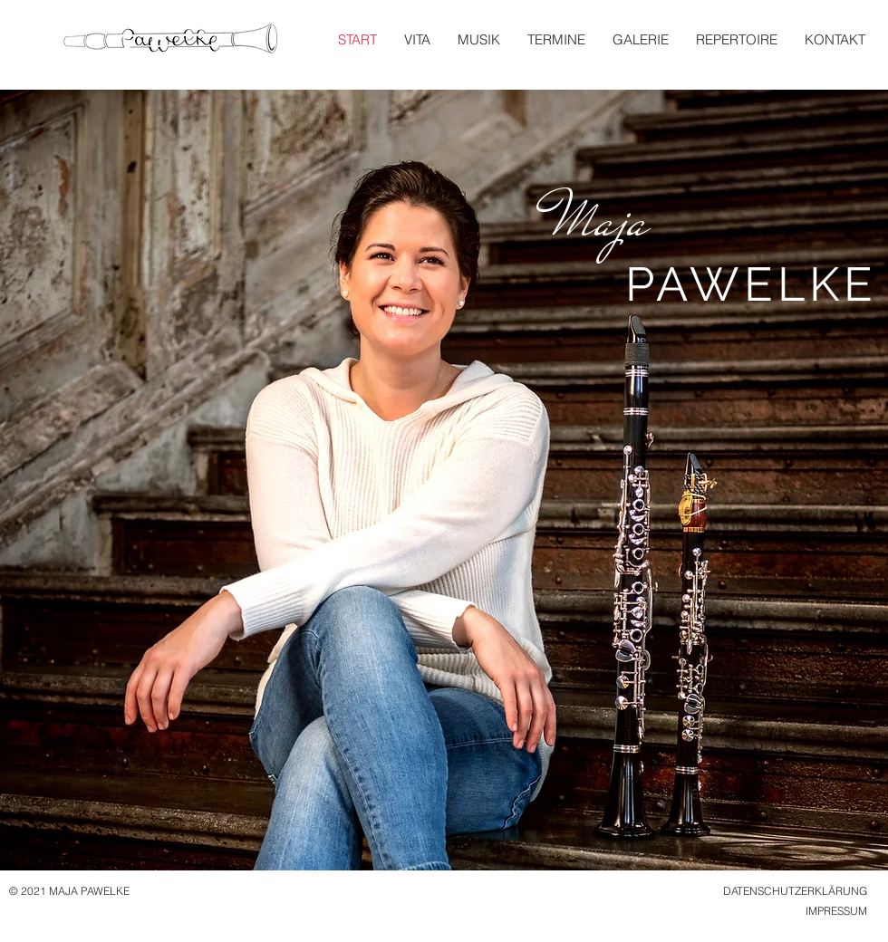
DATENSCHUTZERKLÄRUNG (795, 891)
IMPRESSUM (836, 911)
